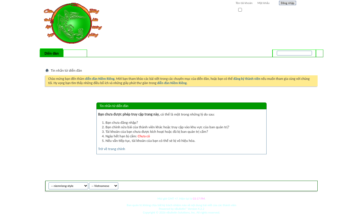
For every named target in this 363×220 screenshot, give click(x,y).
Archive (301, 185)
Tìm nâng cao (308, 60)
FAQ (63, 61)
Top (312, 185)
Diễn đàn (52, 53)
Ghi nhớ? (246, 10)
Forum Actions (95, 61)
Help (308, 4)
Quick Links (119, 61)
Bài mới (52, 61)
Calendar (75, 61)
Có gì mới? (75, 53)
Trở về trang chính (111, 149)
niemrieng (286, 185)
